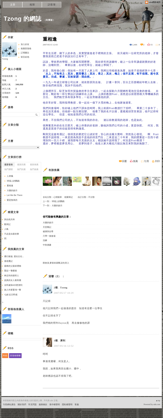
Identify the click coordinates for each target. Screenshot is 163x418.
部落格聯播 (15, 355)
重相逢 (10, 185)
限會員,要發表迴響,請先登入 (56, 263)
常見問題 (32, 404)
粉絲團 (6, 415)
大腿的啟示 (57, 205)
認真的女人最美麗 (12, 280)
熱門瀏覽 (8, 169)
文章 (12, 4)
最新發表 (8, 164)
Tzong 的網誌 (23, 18)
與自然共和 (9, 219)
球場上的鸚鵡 (58, 201)
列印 (157, 161)
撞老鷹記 (8, 261)
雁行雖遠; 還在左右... (14, 256)
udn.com (156, 404)
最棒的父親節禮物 (12, 266)
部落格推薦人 (16, 309)
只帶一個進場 (49, 236)
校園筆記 (68, 197)
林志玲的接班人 (11, 275)
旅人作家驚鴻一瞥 (12, 290)
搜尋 (36, 114)
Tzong (5, 59)
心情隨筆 (57, 197)
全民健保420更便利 (13, 285)
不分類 (91, 197)
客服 (77, 404)
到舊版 (49, 20)
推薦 (135, 161)
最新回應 (21, 164)
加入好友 (25, 44)
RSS (5, 355)
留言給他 (25, 57)
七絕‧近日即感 (10, 294)
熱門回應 (21, 169)
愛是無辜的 (12, 200)
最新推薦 (34, 164)
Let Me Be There (15, 195)
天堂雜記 (47, 227)
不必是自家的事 (11, 234)
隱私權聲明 (67, 404)
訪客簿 (51, 4)
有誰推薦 (54, 170)
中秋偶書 (47, 245)
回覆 (124, 161)
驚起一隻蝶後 (10, 270)
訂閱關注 (25, 53)
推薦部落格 (26, 48)
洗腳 (45, 240)
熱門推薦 (34, 169)
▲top (158, 400)
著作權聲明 (54, 404)
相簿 (32, 4)
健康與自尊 (48, 231)
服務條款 (43, 404)
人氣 (6, 229)
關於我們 (22, 404)
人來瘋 (10, 176)
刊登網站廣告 (9, 404)
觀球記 (7, 224)
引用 (146, 161)
